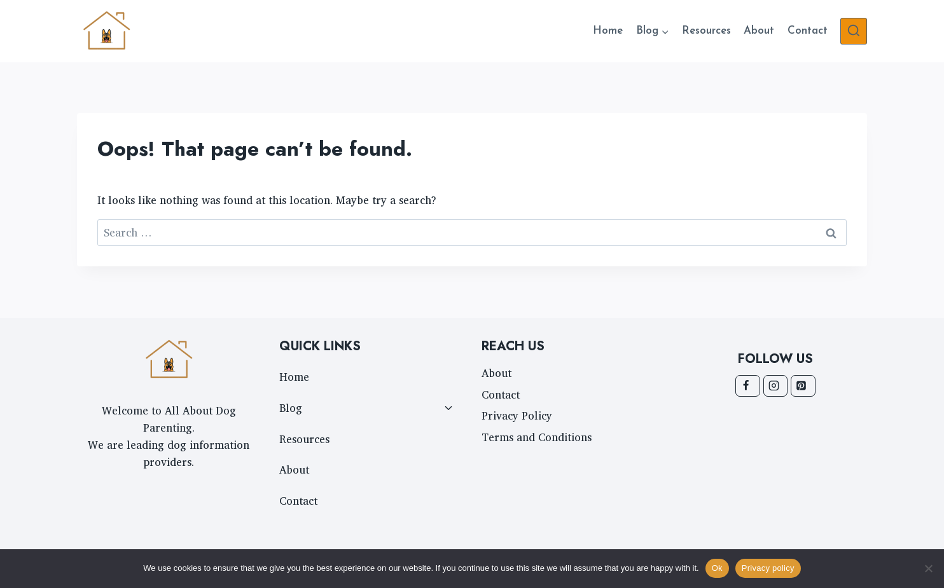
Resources (706, 30)
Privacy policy (768, 568)
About (759, 30)
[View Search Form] (853, 31)
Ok (717, 568)
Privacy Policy (517, 415)
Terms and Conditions (537, 437)
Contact (808, 30)
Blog (290, 407)
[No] (928, 568)
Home (608, 30)
